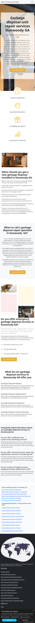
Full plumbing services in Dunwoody (11, 489)
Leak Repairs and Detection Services (9, 585)
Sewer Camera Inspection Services (9, 592)
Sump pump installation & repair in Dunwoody (14, 494)
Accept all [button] (9, 620)
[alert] (17, 616)
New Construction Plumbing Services (9, 582)
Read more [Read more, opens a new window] (30, 615)
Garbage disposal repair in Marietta (11, 510)
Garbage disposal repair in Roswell (11, 513)
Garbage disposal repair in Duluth (11, 525)
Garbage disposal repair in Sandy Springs (13, 516)
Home (2, 606)
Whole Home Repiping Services (8, 574)
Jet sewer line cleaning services (8, 590)
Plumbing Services (5, 571)
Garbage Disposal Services (7, 595)
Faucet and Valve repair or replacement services (12, 600)
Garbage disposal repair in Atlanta (11, 507)
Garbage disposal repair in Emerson (11, 528)
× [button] (33, 610)
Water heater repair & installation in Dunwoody (14, 492)
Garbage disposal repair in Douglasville (12, 531)
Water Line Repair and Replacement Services (11, 577)
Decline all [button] (25, 620)
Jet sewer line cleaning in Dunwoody (11, 500)
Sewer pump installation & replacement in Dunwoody (16, 496)
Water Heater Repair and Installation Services (11, 587)
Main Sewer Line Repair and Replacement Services (12, 579)
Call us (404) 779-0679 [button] (17, 70)
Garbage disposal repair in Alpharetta (12, 519)
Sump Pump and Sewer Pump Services (10, 598)
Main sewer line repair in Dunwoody (11, 498)
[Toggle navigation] (32, 2)
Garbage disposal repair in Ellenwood (12, 522)
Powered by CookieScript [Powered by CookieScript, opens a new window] (28, 622)
